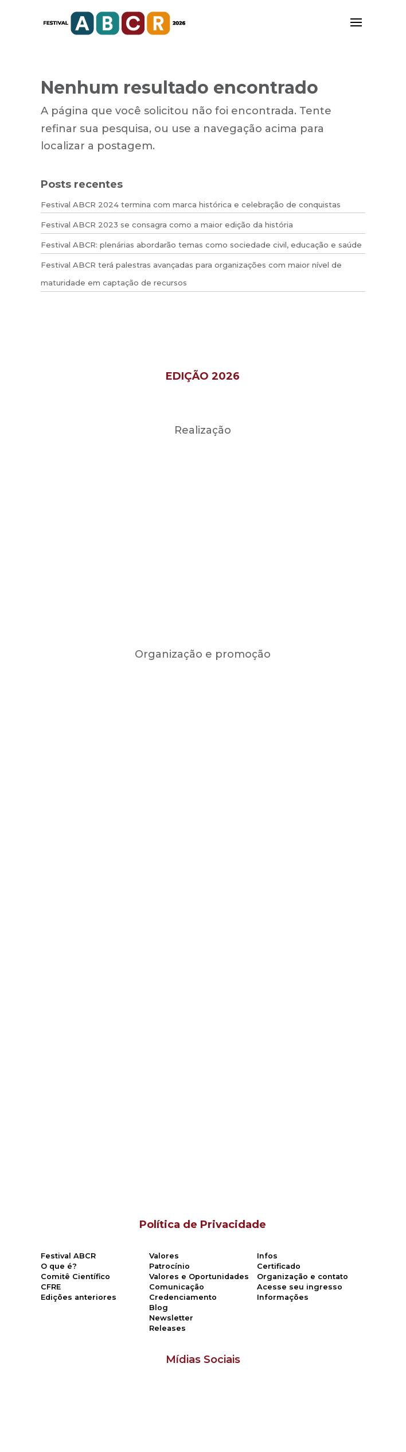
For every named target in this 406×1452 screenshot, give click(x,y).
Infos (267, 1256)
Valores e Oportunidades (199, 1276)
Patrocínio (169, 1266)
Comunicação (176, 1287)
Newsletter (171, 1318)
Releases (167, 1328)
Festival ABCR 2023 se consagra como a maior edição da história (167, 224)
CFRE (51, 1287)
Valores (164, 1256)
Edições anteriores (78, 1297)
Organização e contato (302, 1276)
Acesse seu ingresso (299, 1287)
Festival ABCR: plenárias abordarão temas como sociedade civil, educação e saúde (201, 244)
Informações (283, 1297)
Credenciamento (183, 1297)
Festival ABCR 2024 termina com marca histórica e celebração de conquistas (191, 204)
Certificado (278, 1266)
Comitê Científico (75, 1276)
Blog (158, 1307)
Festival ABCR (68, 1256)
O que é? (59, 1266)
